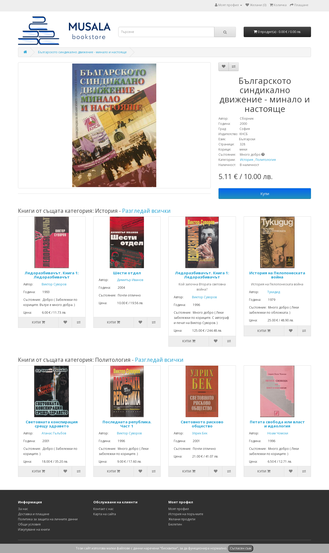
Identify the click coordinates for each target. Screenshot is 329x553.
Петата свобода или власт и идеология (277, 424)
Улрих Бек (195, 433)
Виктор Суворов (50, 284)
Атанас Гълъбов (50, 433)
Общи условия (29, 524)
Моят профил (178, 509)
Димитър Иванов (126, 280)
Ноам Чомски (274, 433)
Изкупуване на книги (34, 529)
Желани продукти (181, 519)
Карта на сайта (104, 514)
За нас (23, 509)
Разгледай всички (146, 210)
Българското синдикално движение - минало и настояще (82, 52)
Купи (264, 193)
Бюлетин (175, 524)
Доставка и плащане (33, 514)
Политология (265, 159)
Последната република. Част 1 (127, 424)
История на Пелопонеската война (277, 275)
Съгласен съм (240, 548)
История (246, 159)
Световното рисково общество (202, 424)
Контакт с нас (103, 509)
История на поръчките (185, 514)
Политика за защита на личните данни (48, 519)
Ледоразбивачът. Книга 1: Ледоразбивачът (52, 275)
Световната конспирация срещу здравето (52, 424)
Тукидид (270, 292)
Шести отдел (127, 272)
